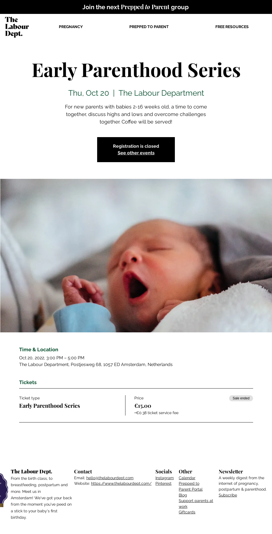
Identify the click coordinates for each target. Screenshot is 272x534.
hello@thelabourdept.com (110, 478)
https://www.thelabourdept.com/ (121, 483)
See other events (136, 152)
